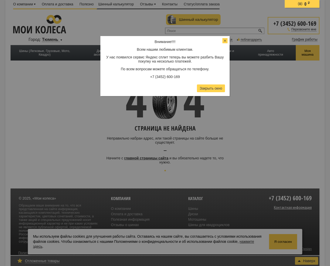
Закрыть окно (211, 88)
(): (304, 4)
